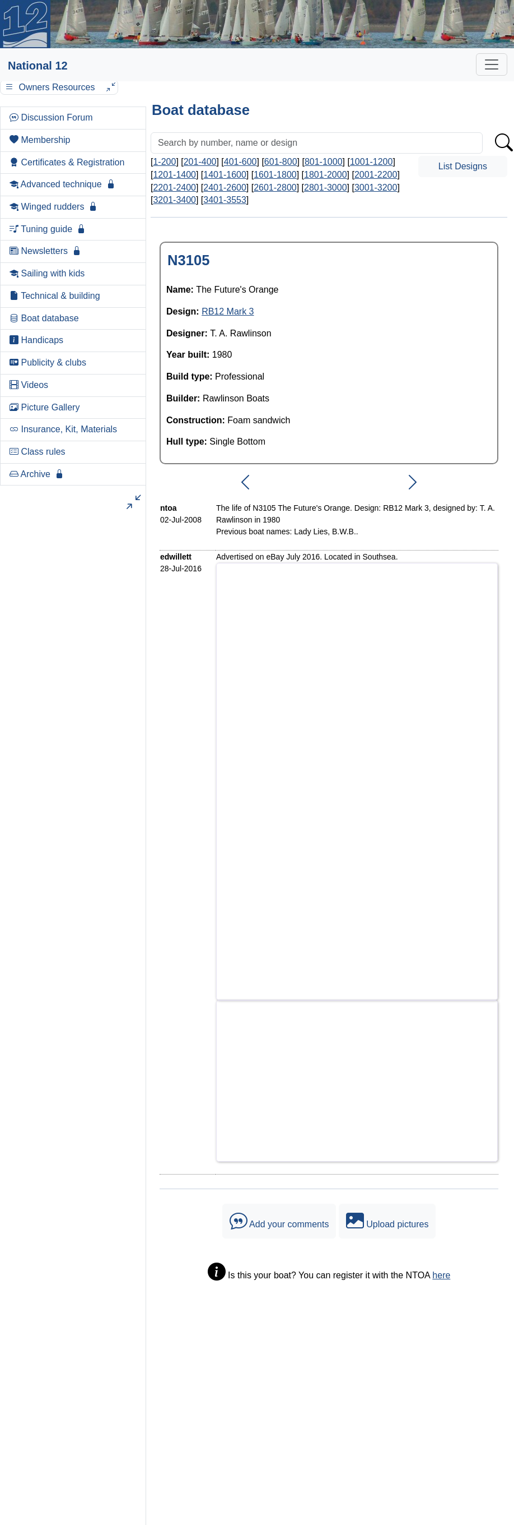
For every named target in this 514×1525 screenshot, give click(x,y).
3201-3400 (174, 200)
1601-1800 (275, 174)
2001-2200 (376, 174)
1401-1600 (224, 174)
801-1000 (324, 162)
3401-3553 (224, 200)
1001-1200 (371, 162)
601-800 (280, 162)
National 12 (38, 65)
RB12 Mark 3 (228, 311)
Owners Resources (59, 87)
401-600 (240, 162)
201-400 (200, 162)
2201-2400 (174, 187)
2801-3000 (325, 187)
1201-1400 (174, 174)
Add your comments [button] (279, 1221)
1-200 (164, 162)
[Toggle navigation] (491, 64)
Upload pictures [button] (387, 1221)
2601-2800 (275, 187)
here (441, 1275)
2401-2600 (224, 187)
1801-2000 (325, 174)
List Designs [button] (462, 166)
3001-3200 (376, 187)
